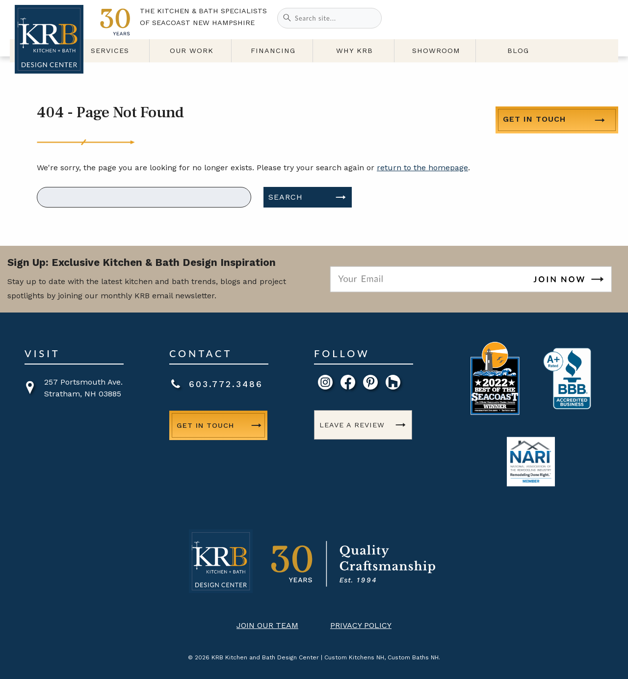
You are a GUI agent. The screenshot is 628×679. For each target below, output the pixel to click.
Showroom (462, 55)
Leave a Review (352, 425)
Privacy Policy (361, 625)
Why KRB (390, 55)
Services (178, 55)
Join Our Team (267, 625)
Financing (320, 55)
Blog (532, 55)
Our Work (249, 55)
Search (285, 197)
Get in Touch (534, 17)
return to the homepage (422, 167)
